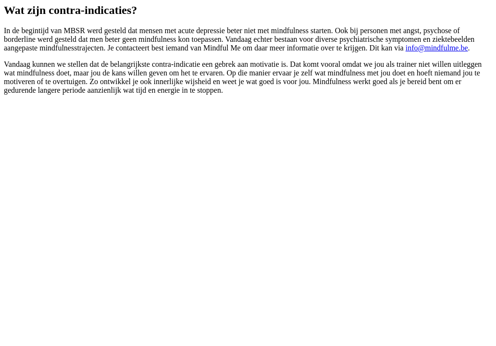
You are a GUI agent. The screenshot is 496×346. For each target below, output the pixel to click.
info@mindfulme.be (437, 48)
